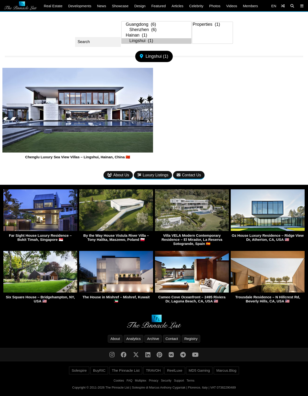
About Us (118, 175)
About (115, 339)
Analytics (133, 339)
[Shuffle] (283, 6)
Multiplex (140, 380)
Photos (214, 6)
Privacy (153, 380)
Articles (177, 6)
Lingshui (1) (156, 41)
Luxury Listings (152, 175)
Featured (158, 6)
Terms (190, 380)
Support (179, 380)
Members (250, 6)
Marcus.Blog (226, 370)
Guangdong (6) (156, 24)
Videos (231, 6)
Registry (191, 339)
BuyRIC (99, 370)
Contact (172, 339)
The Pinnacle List (126, 370)
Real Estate (53, 6)
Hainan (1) (156, 35)
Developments (79, 6)
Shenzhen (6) (156, 30)
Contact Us (189, 175)
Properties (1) (212, 24)
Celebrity (196, 6)
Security (166, 380)
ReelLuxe (174, 370)
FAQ (129, 380)
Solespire (79, 370)
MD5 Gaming (199, 370)
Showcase (120, 6)
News (101, 6)
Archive (153, 339)
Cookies (119, 380)
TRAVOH (153, 370)
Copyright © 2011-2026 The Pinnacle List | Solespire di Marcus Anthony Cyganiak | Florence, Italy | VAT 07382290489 (154, 387)
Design (140, 6)
